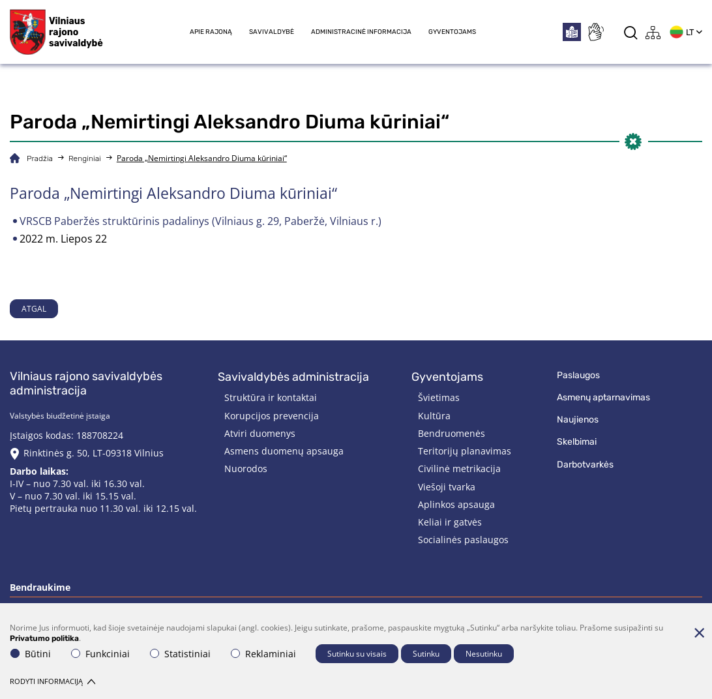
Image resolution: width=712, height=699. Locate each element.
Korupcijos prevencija (271, 415)
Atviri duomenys (259, 433)
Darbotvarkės (585, 464)
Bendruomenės (451, 433)
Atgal (34, 308)
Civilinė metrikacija (459, 468)
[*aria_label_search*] (631, 32)
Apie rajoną (211, 32)
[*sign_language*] (595, 32)
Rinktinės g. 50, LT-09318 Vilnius (93, 453)
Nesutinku (484, 653)
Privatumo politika (44, 638)
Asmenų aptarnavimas (603, 397)
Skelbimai (577, 441)
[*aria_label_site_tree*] (653, 32)
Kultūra (434, 415)
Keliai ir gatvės (450, 522)
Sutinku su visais (357, 653)
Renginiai (84, 158)
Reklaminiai (263, 653)
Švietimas (439, 397)
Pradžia (40, 158)
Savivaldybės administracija (293, 377)
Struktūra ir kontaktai (270, 397)
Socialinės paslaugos (463, 539)
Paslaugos (578, 375)
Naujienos (578, 419)
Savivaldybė (271, 32)
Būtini (30, 653)
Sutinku (426, 653)
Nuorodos (245, 468)
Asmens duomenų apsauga (284, 451)
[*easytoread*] (572, 32)
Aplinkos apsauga (456, 504)
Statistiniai (180, 653)
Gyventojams (452, 32)
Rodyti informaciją (52, 681)
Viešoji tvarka (446, 487)
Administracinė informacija (361, 32)
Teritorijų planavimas (464, 451)
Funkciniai (100, 653)
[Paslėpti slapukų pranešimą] (699, 632)
